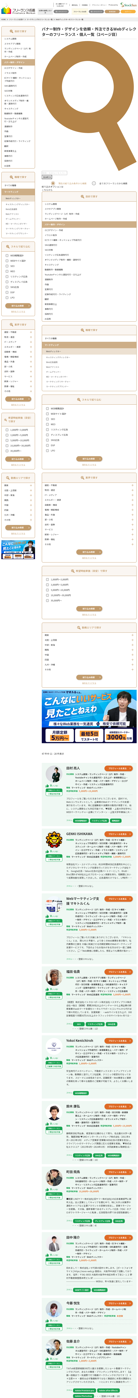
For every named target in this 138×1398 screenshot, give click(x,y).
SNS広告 (14, 287)
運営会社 (75, 5)
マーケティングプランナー (17, 233)
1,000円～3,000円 (19, 429)
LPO (12, 297)
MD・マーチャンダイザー (16, 223)
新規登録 (112, 11)
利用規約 (85, 5)
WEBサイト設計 (18, 260)
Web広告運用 (11, 209)
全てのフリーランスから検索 (113, 183)
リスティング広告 (18, 276)
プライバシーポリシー (99, 5)
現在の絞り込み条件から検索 (72, 183)
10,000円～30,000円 (20, 445)
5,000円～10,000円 (19, 440)
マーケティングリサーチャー (18, 228)
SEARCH (47, 177)
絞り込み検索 (18, 305)
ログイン (128, 11)
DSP (12, 292)
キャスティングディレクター (18, 204)
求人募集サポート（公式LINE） (62, 5)
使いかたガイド (61, 11)
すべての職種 (10, 185)
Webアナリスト (12, 214)
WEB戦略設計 (17, 255)
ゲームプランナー (13, 219)
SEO (12, 266)
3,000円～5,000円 (19, 435)
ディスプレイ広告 (18, 281)
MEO (12, 271)
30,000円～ (15, 450)
